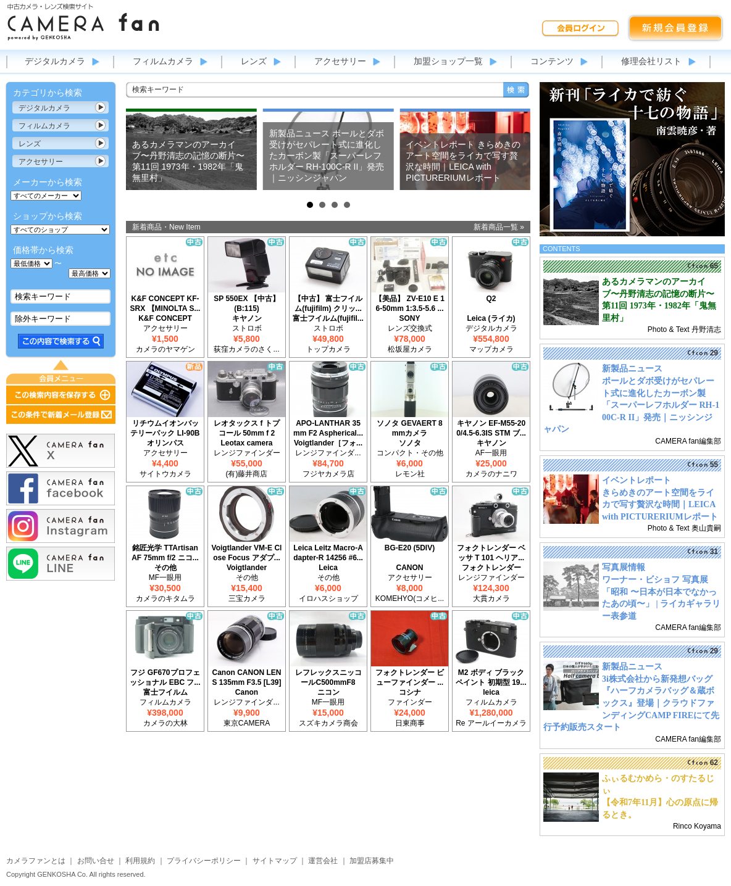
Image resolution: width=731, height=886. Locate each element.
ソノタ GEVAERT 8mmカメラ (409, 428)
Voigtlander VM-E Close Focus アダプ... (247, 553)
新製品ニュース (632, 368)
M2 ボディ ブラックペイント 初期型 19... (491, 677)
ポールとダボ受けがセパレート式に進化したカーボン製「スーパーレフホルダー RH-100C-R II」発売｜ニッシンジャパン (631, 405)
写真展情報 (623, 567)
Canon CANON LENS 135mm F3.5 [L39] (246, 677)
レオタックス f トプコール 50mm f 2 (247, 428)
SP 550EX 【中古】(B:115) (247, 303)
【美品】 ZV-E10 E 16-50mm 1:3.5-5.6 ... (410, 303)
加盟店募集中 (371, 860)
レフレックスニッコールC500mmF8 (328, 677)
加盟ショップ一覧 (448, 61)
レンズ (254, 61)
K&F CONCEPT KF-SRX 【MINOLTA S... (165, 303)
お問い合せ (95, 860)
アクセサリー (340, 61)
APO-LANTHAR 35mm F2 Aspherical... (328, 428)
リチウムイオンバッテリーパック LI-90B (164, 428)
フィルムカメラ (163, 61)
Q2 (491, 298)
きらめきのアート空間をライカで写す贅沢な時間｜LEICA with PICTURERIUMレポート (660, 504)
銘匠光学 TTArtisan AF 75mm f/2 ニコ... (165, 553)
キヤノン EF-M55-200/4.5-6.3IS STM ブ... (491, 428)
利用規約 (140, 860)
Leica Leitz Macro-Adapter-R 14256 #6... (328, 553)
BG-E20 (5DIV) (410, 548)
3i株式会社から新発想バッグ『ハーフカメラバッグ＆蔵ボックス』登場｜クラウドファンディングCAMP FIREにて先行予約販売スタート (631, 703)
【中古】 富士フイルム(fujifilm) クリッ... (328, 303)
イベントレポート (636, 480)
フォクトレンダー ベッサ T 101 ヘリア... (491, 553)
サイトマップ (275, 860)
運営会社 (323, 860)
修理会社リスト (651, 61)
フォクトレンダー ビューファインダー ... (409, 677)
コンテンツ (552, 61)
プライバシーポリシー (204, 860)
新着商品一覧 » (499, 227)
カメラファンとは (35, 860)
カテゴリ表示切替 (101, 107)
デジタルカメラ (55, 61)
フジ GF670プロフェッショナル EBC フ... (165, 677)
